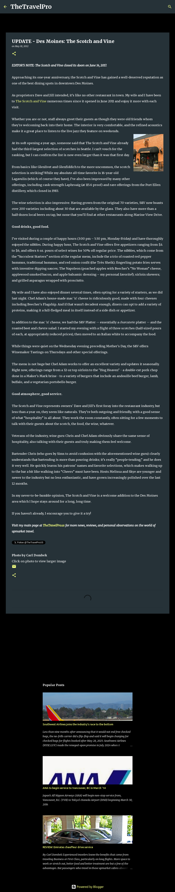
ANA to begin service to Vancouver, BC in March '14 (74, 788)
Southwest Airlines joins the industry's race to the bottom (78, 724)
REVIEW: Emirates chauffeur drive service (68, 847)
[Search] (57, 6)
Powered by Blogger (87, 886)
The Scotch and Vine (31, 101)
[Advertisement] (87, 645)
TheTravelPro (31, 6)
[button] (14, 53)
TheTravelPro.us (54, 525)
